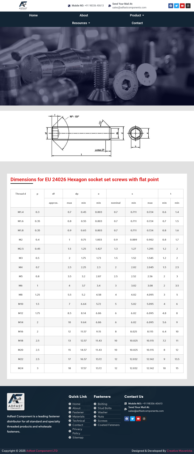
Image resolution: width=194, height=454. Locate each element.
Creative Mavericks (179, 450)
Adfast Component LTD (41, 450)
